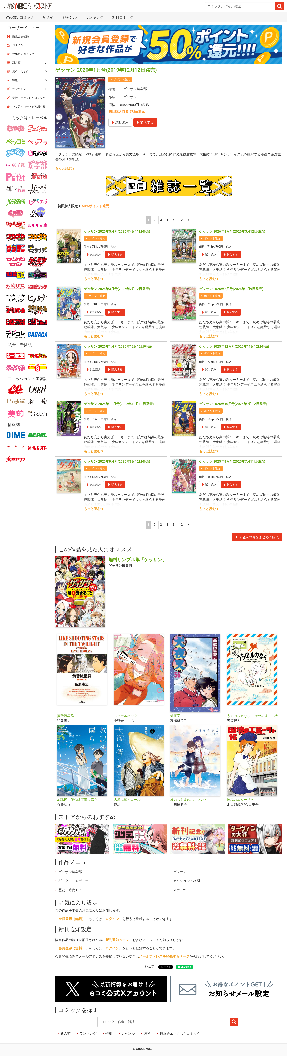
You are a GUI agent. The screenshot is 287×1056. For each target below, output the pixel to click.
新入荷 (48, 17)
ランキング (94, 17)
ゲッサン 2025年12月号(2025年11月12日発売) (234, 346)
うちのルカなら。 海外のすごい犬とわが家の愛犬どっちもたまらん (253, 716)
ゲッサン (130, 97)
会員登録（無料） (71, 919)
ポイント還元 (121, 79)
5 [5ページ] (174, 220)
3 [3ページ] (161, 220)
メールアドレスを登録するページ (164, 956)
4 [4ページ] (167, 220)
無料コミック (122, 17)
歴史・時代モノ (70, 890)
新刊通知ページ (117, 940)
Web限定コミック (20, 17)
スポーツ (179, 890)
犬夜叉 (175, 716)
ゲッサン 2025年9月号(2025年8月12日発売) (117, 461)
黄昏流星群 (65, 716)
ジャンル (69, 17)
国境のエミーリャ (240, 799)
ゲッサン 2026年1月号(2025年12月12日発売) (118, 346)
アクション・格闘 (186, 881)
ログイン (112, 919)
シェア (150, 966)
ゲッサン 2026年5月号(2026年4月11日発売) (117, 231)
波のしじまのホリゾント (188, 799)
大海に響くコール (127, 799)
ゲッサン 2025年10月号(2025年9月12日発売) (233, 404)
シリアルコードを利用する (28, 106)
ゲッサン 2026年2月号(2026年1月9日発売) (231, 289)
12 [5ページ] (181, 220)
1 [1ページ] (148, 220)
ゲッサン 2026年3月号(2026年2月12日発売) (117, 289)
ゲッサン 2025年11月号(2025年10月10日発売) (119, 404)
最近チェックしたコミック (180, 1033)
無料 (147, 1033)
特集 (108, 1033)
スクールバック (125, 716)
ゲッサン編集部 (135, 89)
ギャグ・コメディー (73, 881)
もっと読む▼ (65, 168)
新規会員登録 (20, 36)
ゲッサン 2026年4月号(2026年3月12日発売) (232, 231)
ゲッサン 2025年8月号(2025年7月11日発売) (232, 461)
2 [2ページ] (155, 220)
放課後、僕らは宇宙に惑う (77, 799)
